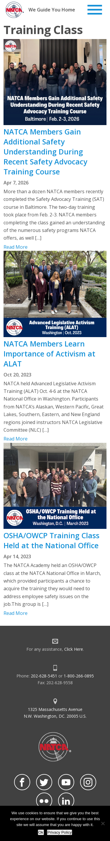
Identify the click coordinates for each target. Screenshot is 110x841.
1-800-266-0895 (79, 676)
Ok (40, 832)
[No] (103, 823)
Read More (16, 247)
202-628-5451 (44, 676)
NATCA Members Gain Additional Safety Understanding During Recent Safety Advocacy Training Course (45, 151)
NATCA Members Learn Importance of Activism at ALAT (49, 354)
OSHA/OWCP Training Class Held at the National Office (51, 540)
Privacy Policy (60, 832)
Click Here (73, 649)
